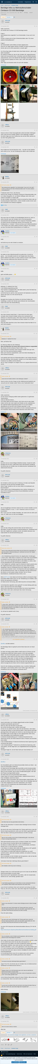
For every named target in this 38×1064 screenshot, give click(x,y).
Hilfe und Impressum (27, 1053)
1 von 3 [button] (3, 17)
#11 (36, 333)
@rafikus (3, 643)
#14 (36, 458)
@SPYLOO (7, 577)
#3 (36, 147)
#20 (36, 624)
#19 (36, 599)
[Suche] (36, 1)
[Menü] (2, 2)
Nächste (9, 17)
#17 (36, 523)
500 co (21, 12)
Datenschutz (19, 1053)
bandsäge (26, 12)
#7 (36, 251)
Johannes (8, 453)
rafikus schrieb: (5, 376)
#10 (36, 311)
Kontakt (2, 1053)
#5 (36, 215)
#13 (36, 392)
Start (35, 1053)
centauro (31, 12)
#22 (36, 759)
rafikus (7, 124)
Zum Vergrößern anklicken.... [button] (19, 639)
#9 (36, 283)
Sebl (6, 209)
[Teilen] (35, 26)
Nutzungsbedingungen (11, 1053)
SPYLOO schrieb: (6, 185)
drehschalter (3, 14)
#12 (36, 373)
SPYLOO (4, 12)
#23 (36, 816)
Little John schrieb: (6, 548)
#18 (36, 545)
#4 (36, 182)
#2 (36, 130)
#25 (36, 1021)
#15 (36, 480)
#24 (36, 898)
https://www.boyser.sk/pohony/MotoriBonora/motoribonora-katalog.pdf (18, 929)
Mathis (7, 176)
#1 (36, 26)
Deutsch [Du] (4, 1051)
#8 (36, 268)
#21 (36, 719)
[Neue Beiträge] (33, 1)
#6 (36, 236)
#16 (36, 502)
